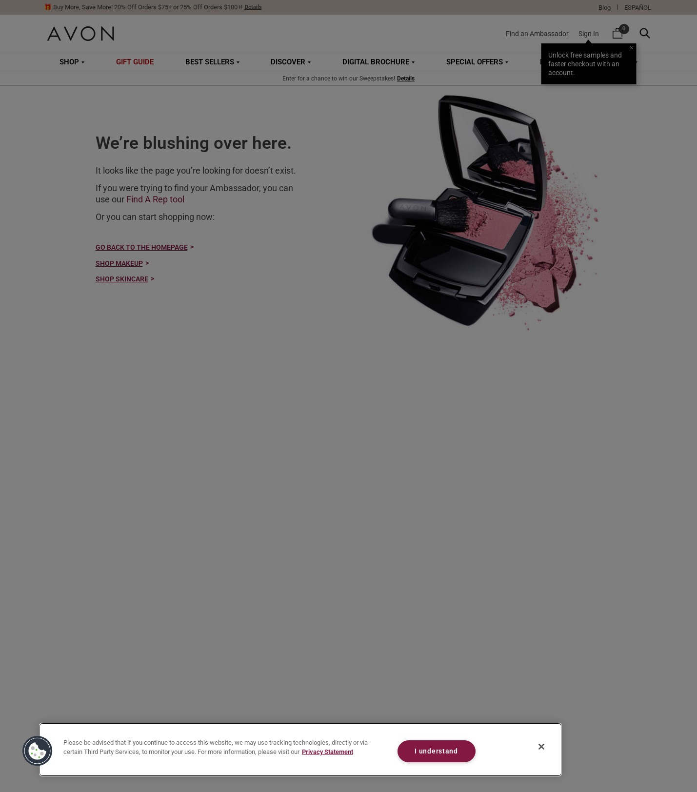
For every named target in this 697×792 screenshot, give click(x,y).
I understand (436, 751)
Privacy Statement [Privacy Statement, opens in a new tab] (327, 751)
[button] (37, 751)
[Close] (541, 746)
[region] (300, 749)
